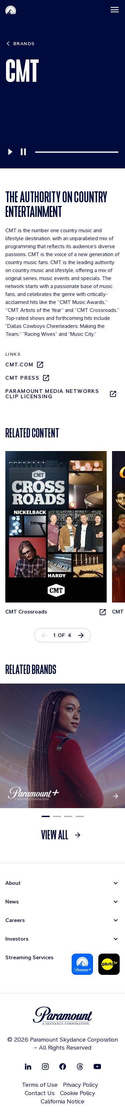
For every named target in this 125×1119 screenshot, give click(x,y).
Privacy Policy (80, 1084)
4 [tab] (80, 816)
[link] (62, 835)
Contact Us (40, 1092)
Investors (16, 939)
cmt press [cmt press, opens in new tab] (27, 378)
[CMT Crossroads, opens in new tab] (56, 533)
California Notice (62, 1101)
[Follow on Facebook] (63, 1066)
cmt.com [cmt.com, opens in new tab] (24, 365)
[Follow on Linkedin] (28, 1066)
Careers (15, 920)
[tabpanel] (58, 533)
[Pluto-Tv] (109, 964)
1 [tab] (46, 816)
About (13, 883)
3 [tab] (68, 816)
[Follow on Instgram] (45, 1066)
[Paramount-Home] (10, 9)
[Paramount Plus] (82, 964)
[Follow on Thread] (80, 1066)
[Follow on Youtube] (97, 1066)
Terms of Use (40, 1084)
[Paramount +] (62, 746)
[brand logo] (62, 1016)
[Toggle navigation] (115, 9)
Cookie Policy (77, 1092)
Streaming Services (29, 957)
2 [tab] (57, 816)
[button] (81, 635)
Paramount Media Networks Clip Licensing (61, 394)
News (12, 901)
